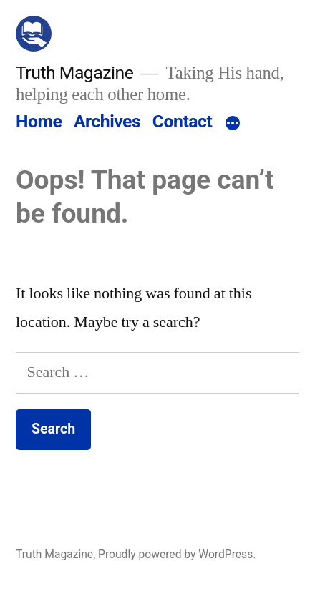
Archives (107, 121)
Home (39, 121)
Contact (182, 121)
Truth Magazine (74, 72)
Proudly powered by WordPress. (177, 554)
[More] (232, 124)
